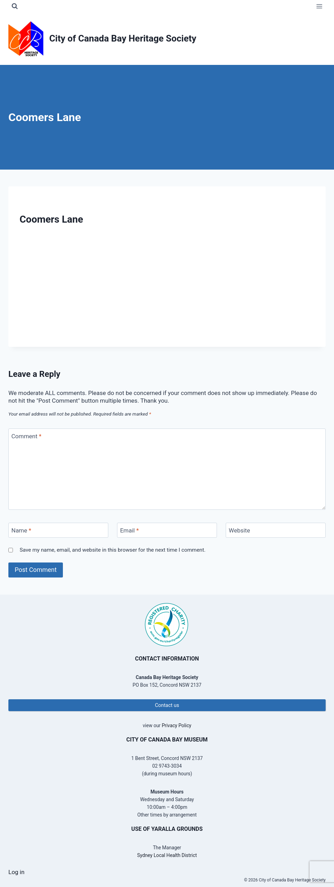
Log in (16, 872)
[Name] (58, 530)
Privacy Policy (176, 725)
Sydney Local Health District (167, 855)
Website (239, 530)
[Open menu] (319, 6)
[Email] (167, 530)
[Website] (276, 530)
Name (21, 530)
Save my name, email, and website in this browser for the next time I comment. (112, 550)
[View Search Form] (14, 6)
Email (129, 530)
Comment (27, 436)
